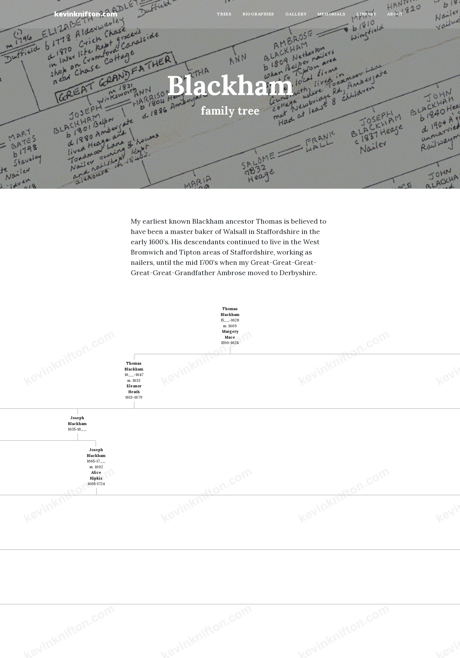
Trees (224, 13)
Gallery (296, 13)
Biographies (258, 13)
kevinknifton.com (86, 14)
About (395, 13)
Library (366, 13)
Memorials (332, 13)
